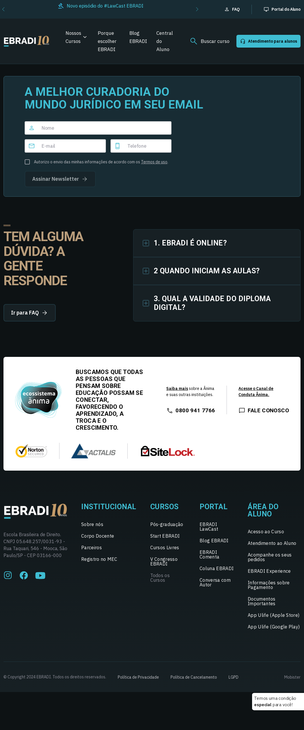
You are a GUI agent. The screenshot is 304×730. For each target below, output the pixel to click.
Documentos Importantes (262, 601)
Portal (213, 506)
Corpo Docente (97, 536)
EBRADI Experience (269, 571)
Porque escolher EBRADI (107, 41)
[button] (197, 9)
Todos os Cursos (160, 577)
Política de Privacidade (138, 677)
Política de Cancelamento (194, 677)
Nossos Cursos (73, 37)
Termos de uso (154, 162)
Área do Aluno (263, 510)
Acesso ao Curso (266, 531)
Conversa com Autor (215, 582)
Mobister (292, 677)
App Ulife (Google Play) (274, 626)
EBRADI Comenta (209, 554)
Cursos (164, 506)
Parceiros (91, 547)
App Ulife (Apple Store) (273, 615)
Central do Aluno (164, 41)
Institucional (108, 506)
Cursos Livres (164, 547)
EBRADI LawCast (209, 526)
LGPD (233, 677)
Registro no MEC (99, 559)
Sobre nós (92, 524)
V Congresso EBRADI (164, 561)
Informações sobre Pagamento (268, 585)
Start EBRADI (165, 536)
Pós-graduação (166, 524)
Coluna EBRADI (217, 568)
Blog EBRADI (138, 37)
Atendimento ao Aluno (272, 543)
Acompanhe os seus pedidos (270, 557)
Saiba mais (177, 388)
